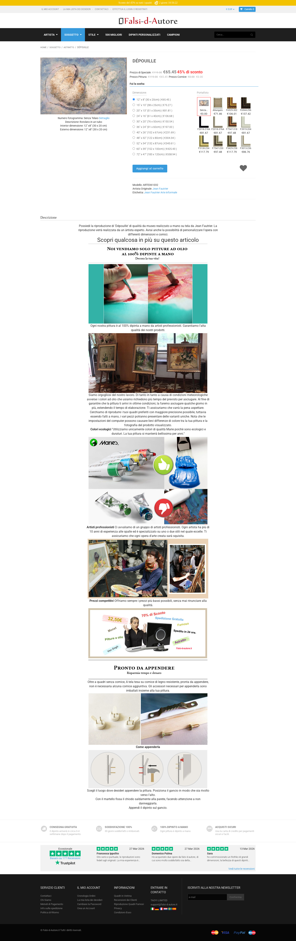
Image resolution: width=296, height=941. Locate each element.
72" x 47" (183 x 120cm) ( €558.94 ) (156, 154)
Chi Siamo (45, 899)
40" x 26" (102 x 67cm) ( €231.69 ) (155, 132)
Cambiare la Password (89, 904)
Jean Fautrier (160, 188)
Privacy (118, 908)
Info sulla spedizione (51, 908)
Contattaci (102, 9)
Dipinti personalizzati (144, 34)
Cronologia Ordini (86, 895)
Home (43, 47)
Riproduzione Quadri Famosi (129, 904)
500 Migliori (113, 34)
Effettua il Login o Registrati (130, 9)
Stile (93, 34)
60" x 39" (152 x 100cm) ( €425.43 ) (156, 148)
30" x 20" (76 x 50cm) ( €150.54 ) (155, 121)
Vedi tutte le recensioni (241, 868)
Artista (51, 34)
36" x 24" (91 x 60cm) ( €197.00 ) (155, 126)
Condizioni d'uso (122, 912)
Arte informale (168, 192)
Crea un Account (86, 908)
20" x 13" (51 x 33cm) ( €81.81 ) (154, 110)
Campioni (173, 34)
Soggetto (73, 34)
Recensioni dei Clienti (125, 899)
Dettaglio (104, 117)
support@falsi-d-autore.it (164, 904)
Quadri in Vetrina (123, 895)
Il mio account (50, 9)
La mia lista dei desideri (77, 9)
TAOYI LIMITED (159, 900)
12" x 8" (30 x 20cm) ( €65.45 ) (153, 99)
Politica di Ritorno (49, 912)
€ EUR (230, 9)
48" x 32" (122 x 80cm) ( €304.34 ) (155, 137)
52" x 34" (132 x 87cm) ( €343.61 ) (155, 143)
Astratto (69, 47)
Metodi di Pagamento (51, 904)
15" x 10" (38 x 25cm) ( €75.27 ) (154, 104)
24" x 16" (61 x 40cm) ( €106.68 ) (155, 115)
